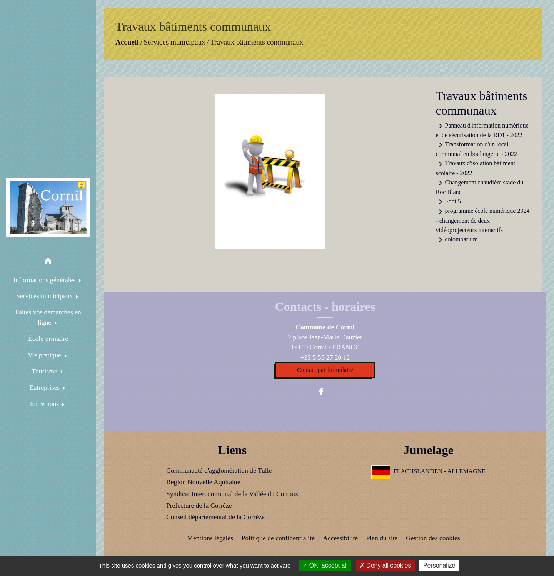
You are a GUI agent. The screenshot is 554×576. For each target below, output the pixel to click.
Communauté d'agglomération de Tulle (219, 470)
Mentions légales (210, 538)
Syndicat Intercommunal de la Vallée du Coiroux (232, 494)
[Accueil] (48, 207)
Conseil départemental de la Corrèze (215, 517)
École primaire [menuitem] (48, 338)
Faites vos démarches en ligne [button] (48, 317)
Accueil (127, 42)
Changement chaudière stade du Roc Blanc (480, 186)
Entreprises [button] (45, 387)
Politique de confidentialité (278, 538)
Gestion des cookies (433, 538)
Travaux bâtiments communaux (256, 42)
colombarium (457, 239)
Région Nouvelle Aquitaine (203, 482)
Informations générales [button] (45, 280)
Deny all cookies (385, 565)
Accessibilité (340, 538)
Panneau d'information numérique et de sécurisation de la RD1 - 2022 (482, 129)
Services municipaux (174, 42)
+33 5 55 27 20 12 (325, 357)
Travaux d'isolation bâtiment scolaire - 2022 (476, 167)
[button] (48, 262)
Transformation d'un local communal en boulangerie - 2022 (476, 148)
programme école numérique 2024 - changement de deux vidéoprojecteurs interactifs (483, 220)
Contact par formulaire (325, 370)
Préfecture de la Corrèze (199, 505)
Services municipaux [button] (45, 296)
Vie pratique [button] (45, 355)
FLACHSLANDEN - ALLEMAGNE (428, 471)
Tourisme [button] (45, 371)
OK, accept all (324, 565)
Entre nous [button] (45, 404)
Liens (232, 450)
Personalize (439, 565)
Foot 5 (448, 201)
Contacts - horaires (325, 307)
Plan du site (381, 538)
